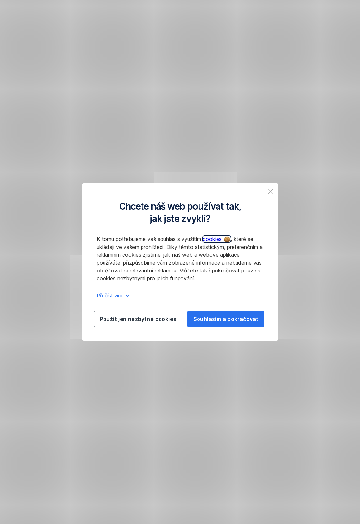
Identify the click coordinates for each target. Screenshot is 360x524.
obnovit (72, 95)
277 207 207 (199, 95)
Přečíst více (112, 295)
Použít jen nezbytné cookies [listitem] (138, 319)
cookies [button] (216, 239)
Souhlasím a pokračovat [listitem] (226, 319)
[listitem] (270, 191)
